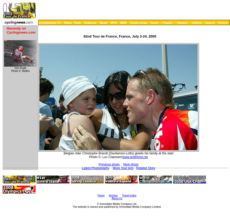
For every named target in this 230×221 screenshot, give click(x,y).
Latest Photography (95, 168)
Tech (77, 22)
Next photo (131, 164)
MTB (114, 22)
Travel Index (129, 195)
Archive (113, 195)
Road (103, 22)
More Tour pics (123, 168)
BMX (123, 22)
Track (154, 22)
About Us (116, 198)
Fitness (182, 22)
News (68, 22)
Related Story (145, 168)
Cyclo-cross (138, 22)
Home (101, 195)
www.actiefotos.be (135, 157)
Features (90, 22)
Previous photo (109, 164)
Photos (167, 22)
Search (210, 22)
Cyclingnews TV (49, 22)
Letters (197, 22)
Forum (222, 22)
